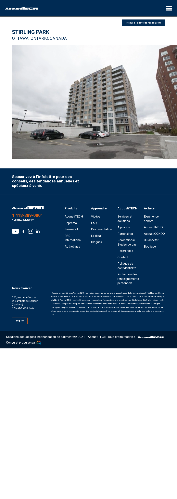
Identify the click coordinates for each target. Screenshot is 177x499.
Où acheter (151, 240)
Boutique (150, 246)
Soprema (71, 223)
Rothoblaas (72, 246)
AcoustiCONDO (154, 234)
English (19, 320)
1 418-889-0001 (27, 215)
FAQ (94, 223)
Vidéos (95, 216)
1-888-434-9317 (23, 220)
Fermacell (71, 229)
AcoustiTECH (74, 216)
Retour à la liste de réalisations (144, 22)
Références (125, 251)
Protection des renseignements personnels (128, 279)
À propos (123, 227)
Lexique (96, 236)
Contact (122, 257)
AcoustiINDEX (153, 227)
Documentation (101, 229)
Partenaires (125, 234)
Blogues (96, 242)
